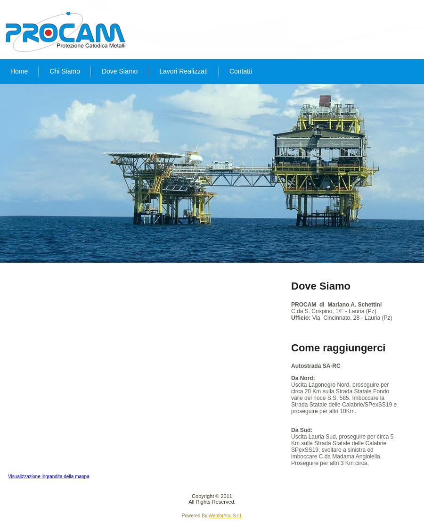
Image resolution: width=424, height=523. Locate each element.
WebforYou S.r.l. (225, 515)
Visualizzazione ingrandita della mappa (49, 476)
